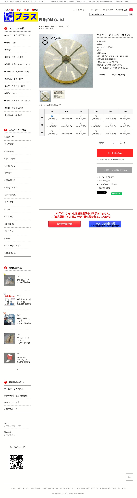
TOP (40, 26)
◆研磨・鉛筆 (49, 26)
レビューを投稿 (105, 181)
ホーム (13, 488)
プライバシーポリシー (50, 488)
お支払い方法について (68, 488)
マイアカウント (23, 488)
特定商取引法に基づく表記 (106, 488)
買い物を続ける (105, 188)
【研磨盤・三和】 (63, 26)
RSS (119, 488)
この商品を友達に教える (108, 184)
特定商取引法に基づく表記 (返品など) (110, 159)
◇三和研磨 (49, 29)
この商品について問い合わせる (114, 170)
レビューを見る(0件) (106, 177)
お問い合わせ (35, 488)
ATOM (124, 488)
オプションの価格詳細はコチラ (50, 105)
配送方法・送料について (86, 488)
